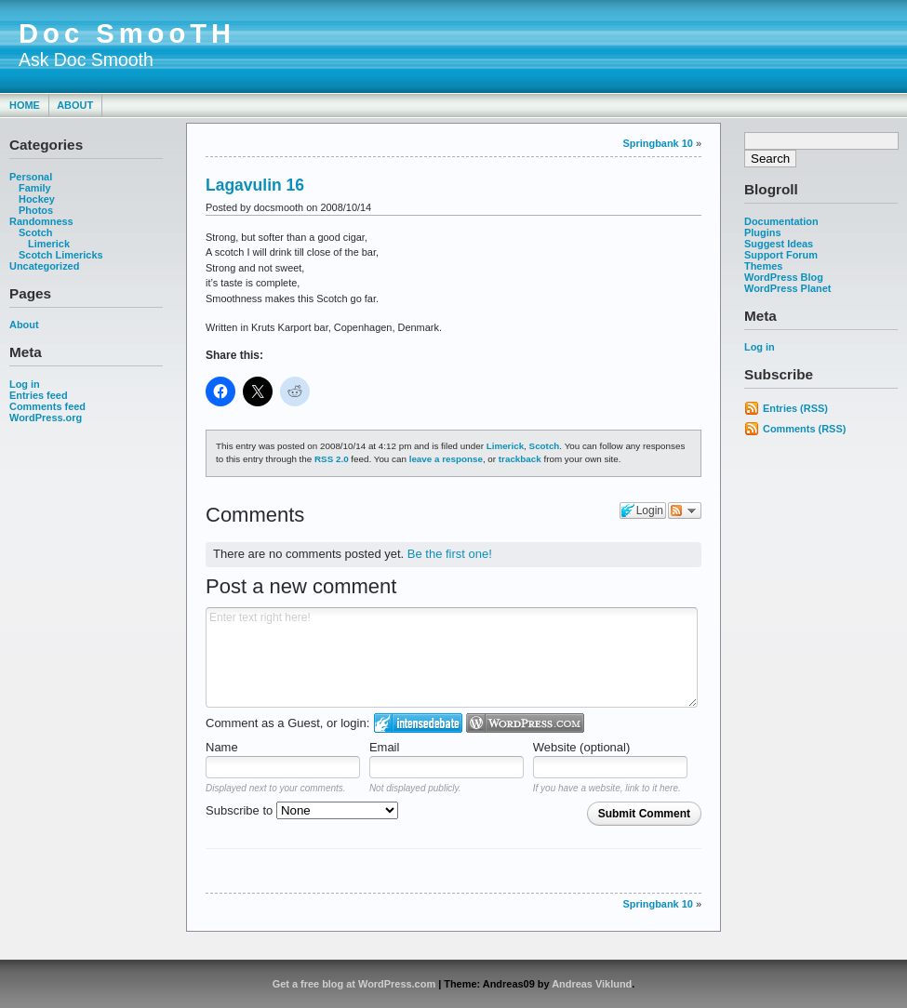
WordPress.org (45, 417)
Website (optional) (582, 747)
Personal (30, 176)
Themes (763, 266)
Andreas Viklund (592, 983)
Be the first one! (449, 554)
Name (222, 747)
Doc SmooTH (127, 33)
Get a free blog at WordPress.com (354, 983)
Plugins (762, 232)
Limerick (49, 243)
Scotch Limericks (61, 254)
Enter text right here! (452, 657)
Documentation (781, 221)
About (75, 105)
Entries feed (38, 395)
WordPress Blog (783, 277)
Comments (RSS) (804, 428)
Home (24, 105)
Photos (36, 210)
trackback (520, 459)
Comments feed (47, 406)
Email (384, 747)
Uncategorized (44, 266)
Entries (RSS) (795, 408)
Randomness (41, 221)
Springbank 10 (658, 143)
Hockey (37, 199)
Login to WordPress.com (525, 723)
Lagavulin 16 (255, 185)
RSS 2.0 (331, 459)
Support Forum (781, 254)
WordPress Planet (787, 288)
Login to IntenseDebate (418, 723)
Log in (24, 384)
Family (35, 187)
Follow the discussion (684, 510)
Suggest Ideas (778, 243)
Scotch (35, 232)
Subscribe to (302, 810)
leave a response (446, 459)
